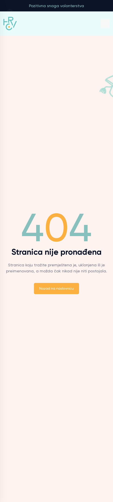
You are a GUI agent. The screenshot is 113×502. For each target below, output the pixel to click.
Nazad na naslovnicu (56, 288)
